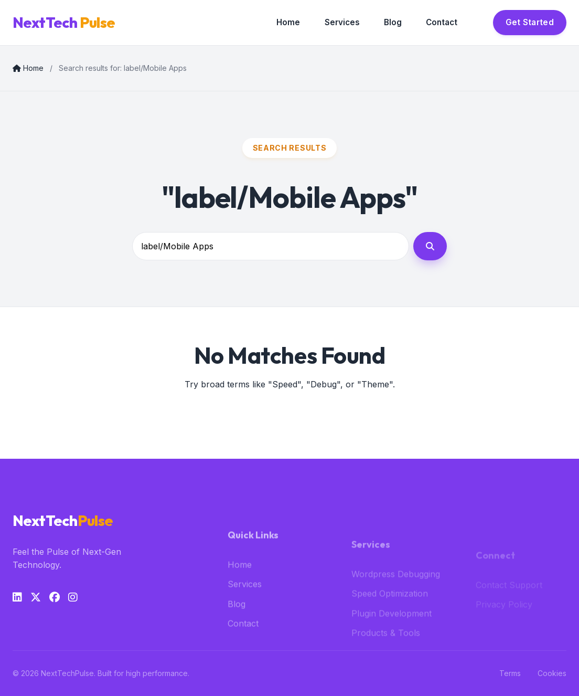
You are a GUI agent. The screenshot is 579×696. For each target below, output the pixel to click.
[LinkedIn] (17, 597)
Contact (441, 22)
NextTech (64, 23)
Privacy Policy (504, 612)
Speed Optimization (389, 606)
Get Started (530, 22)
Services (342, 22)
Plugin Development (391, 626)
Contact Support (509, 592)
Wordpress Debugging (395, 586)
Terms (510, 673)
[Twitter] (35, 597)
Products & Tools (385, 645)
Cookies (552, 673)
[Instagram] (73, 597)
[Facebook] (54, 597)
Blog (393, 22)
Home (288, 22)
